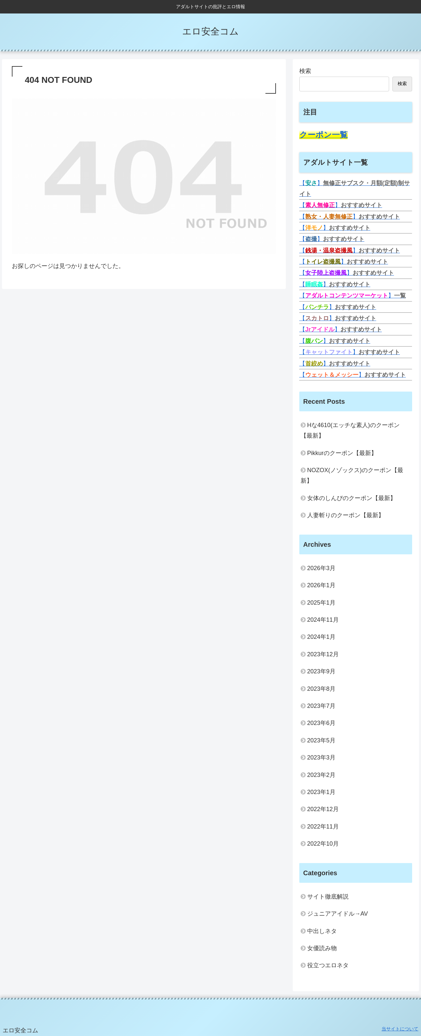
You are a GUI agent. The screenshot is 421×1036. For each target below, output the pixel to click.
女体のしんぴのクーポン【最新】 (351, 498)
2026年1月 (321, 585)
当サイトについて (400, 1028)
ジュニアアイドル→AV (337, 913)
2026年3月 (321, 568)
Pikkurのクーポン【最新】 (342, 453)
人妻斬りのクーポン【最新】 (345, 515)
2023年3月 (321, 757)
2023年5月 (321, 740)
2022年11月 (323, 826)
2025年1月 (321, 602)
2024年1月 (321, 637)
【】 (340, 205)
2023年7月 (321, 706)
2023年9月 (321, 671)
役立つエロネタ (328, 965)
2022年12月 (323, 809)
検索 (305, 71)
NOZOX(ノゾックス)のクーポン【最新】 (352, 475)
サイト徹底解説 (328, 896)
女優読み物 (322, 948)
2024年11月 (323, 619)
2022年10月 (323, 843)
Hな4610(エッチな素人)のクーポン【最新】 (350, 430)
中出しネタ (322, 931)
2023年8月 (321, 689)
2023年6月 (321, 723)
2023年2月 (321, 775)
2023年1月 (321, 792)
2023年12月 (323, 654)
